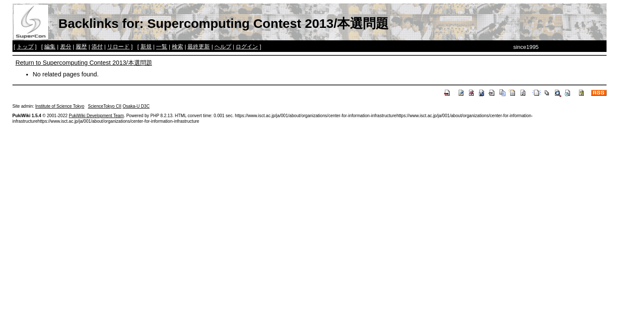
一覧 (161, 46)
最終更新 (198, 46)
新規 (146, 46)
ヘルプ (223, 46)
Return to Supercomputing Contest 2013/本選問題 (83, 62)
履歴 (81, 46)
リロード (118, 46)
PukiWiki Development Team (96, 115)
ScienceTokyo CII (105, 106)
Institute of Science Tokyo (59, 106)
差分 (65, 46)
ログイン (247, 46)
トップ (25, 46)
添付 (97, 46)
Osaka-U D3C (136, 106)
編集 (49, 46)
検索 (177, 46)
